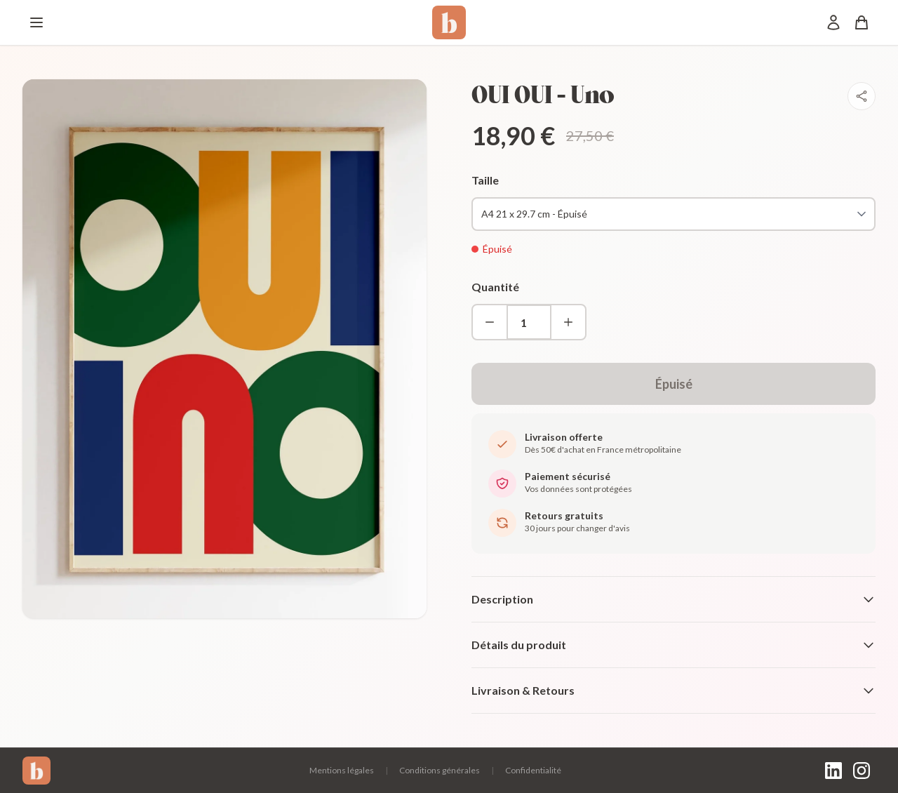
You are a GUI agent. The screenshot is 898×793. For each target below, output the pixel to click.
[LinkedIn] (833, 771)
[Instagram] (861, 771)
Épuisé (673, 384)
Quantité (495, 286)
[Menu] (36, 22)
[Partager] (861, 96)
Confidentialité (533, 770)
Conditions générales (439, 770)
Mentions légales (341, 770)
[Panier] (861, 22)
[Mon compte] (833, 22)
